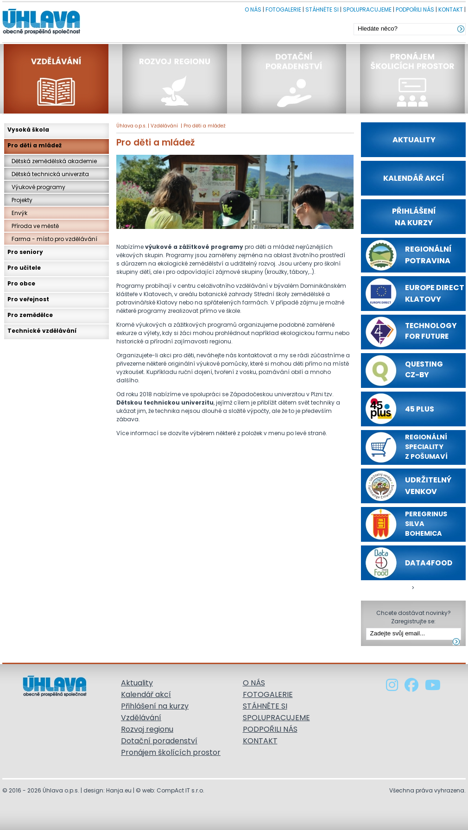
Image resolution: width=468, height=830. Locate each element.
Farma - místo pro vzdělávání (52, 239)
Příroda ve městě (33, 226)
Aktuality (137, 683)
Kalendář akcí (146, 694)
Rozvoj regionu (147, 729)
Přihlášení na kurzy (155, 706)
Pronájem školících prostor (171, 752)
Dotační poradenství (159, 740)
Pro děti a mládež (204, 125)
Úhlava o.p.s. (131, 125)
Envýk (17, 213)
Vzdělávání (164, 125)
